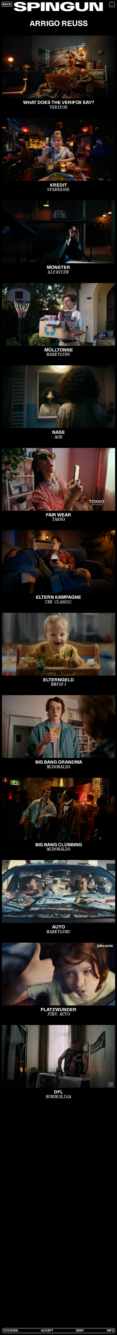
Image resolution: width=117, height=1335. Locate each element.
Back (6, 4)
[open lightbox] (58, 75)
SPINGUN (58, 7)
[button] (113, 4)
